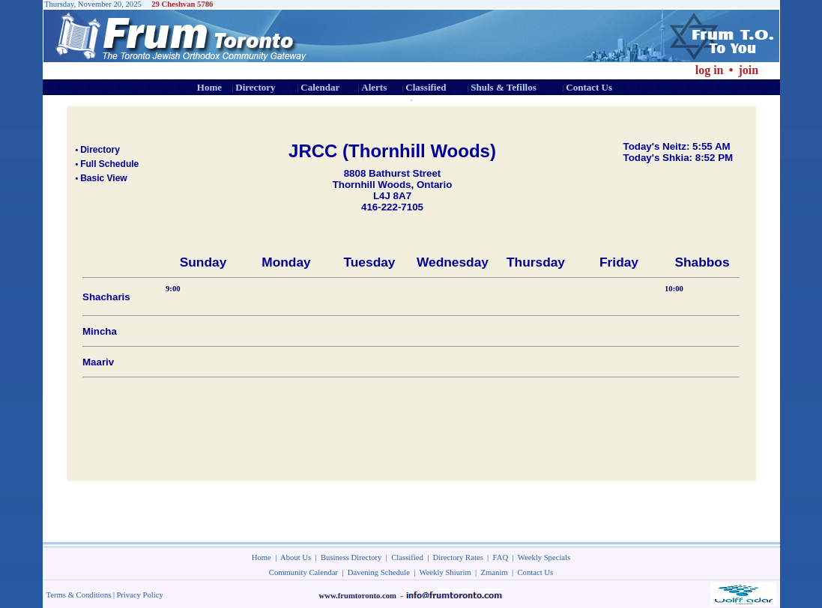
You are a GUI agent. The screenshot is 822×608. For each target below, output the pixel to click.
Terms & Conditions (79, 595)
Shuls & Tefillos (503, 87)
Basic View (103, 178)
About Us (295, 557)
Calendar (319, 87)
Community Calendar (303, 572)
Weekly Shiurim (445, 572)
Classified (425, 87)
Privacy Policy (139, 595)
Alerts (374, 87)
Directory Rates (458, 557)
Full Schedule (109, 164)
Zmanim (494, 572)
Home (209, 87)
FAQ (501, 557)
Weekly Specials (544, 557)
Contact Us (589, 87)
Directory (255, 87)
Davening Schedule (379, 572)
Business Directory (351, 557)
